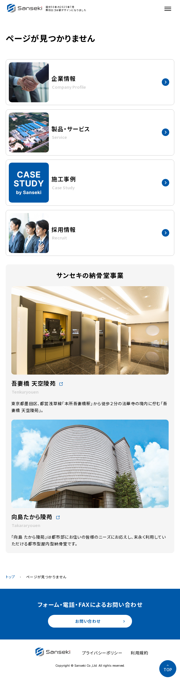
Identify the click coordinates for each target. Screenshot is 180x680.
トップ (10, 576)
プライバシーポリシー (102, 653)
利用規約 (139, 653)
